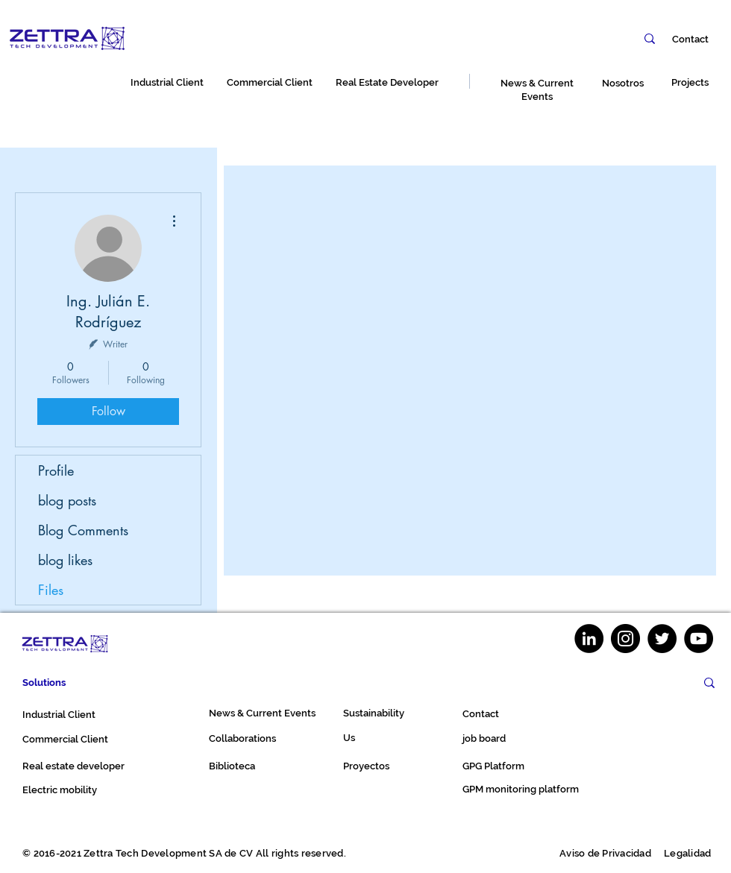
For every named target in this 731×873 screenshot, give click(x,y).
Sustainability (373, 713)
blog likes (65, 560)
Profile (56, 470)
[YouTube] (698, 638)
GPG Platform (493, 766)
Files (50, 590)
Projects (690, 82)
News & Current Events (262, 713)
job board (484, 738)
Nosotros (623, 83)
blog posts (67, 500)
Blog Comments (83, 530)
